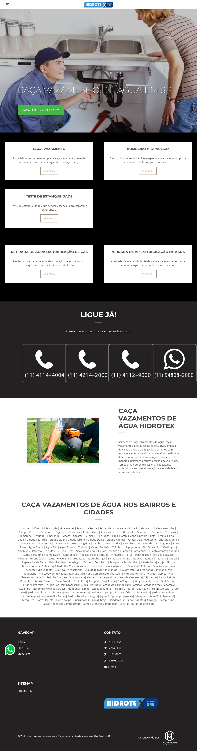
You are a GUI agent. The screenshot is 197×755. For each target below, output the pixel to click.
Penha (112, 581)
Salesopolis (70, 554)
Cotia (21, 539)
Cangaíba (84, 543)
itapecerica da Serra (34, 562)
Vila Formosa (137, 573)
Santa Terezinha (33, 554)
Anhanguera (162, 543)
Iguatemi (168, 596)
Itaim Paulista (57, 562)
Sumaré (90, 536)
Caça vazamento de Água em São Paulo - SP (84, 736)
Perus (129, 554)
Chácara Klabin (168, 539)
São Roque (168, 547)
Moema (22, 558)
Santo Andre (140, 551)
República (26, 581)
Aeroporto (83, 566)
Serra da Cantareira (130, 577)
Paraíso (136, 585)
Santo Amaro (158, 551)
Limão (85, 588)
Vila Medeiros (93, 570)
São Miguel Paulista (30, 551)
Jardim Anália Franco (53, 596)
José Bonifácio (110, 558)
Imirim (25, 528)
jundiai (107, 588)
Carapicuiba (167, 600)
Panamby (168, 585)
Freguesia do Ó (167, 536)
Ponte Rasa (80, 581)
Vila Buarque (59, 577)
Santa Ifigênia (167, 577)
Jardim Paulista (37, 592)
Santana (174, 551)
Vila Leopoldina (48, 573)
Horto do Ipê (63, 600)
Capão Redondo (52, 603)
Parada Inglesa (152, 585)
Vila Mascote (127, 570)
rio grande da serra (146, 581)
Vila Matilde (110, 570)
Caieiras (124, 603)
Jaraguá (93, 596)
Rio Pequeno (125, 581)
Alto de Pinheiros (42, 566)
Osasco (169, 554)
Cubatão (140, 600)
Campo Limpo (72, 603)
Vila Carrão (43, 577)
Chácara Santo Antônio (142, 539)
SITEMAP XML (26, 691)
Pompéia (94, 581)
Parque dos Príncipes (87, 585)
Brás (136, 562)
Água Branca (67, 547)
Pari (127, 585)
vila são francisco (116, 566)
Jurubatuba (78, 558)
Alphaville (128, 532)
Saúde (153, 577)
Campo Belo (110, 603)
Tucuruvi (170, 532)
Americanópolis (110, 532)
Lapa (115, 536)
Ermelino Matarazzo (141, 528)
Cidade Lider (57, 539)
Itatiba (149, 558)
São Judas (103, 536)
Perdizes (157, 554)
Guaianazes (67, 528)
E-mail (112, 666)
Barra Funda (144, 543)
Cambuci (98, 543)
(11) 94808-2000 (113, 660)
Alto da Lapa (148, 562)
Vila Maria (160, 570)
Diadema (115, 600)
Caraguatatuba (165, 528)
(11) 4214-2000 (112, 648)
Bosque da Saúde (120, 562)
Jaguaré (104, 596)
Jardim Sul (120, 588)
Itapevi (173, 558)
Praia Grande (63, 581)
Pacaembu (24, 588)
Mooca (66, 536)
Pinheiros (117, 554)
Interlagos (75, 562)
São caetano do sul (87, 551)
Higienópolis (49, 528)
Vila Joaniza (66, 573)
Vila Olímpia (45, 570)
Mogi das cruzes (55, 588)
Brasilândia (113, 543)
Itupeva (137, 558)
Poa (104, 581)
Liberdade (53, 536)
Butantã (136, 603)
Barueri (87, 562)
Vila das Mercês (156, 573)
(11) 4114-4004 (112, 641)
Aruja (161, 562)
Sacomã (78, 536)
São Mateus (52, 551)
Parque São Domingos (59, 585)
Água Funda (36, 547)
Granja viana (128, 536)
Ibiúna (35, 528)
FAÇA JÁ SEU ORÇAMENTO (40, 110)
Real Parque (168, 581)
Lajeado (96, 588)
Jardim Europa (99, 592)
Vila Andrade (77, 577)
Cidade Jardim (76, 539)
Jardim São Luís (160, 588)
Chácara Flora (26, 543)
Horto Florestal (45, 600)
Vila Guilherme (119, 573)
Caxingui (152, 600)
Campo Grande (92, 603)
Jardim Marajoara (58, 592)
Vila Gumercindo (98, 573)
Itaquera (161, 558)
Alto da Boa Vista (65, 566)
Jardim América (77, 596)
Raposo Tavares (44, 581)
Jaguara (128, 596)
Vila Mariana (144, 570)
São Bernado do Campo (116, 551)
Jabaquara (141, 596)
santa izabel (53, 554)
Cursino (128, 600)
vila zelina (97, 566)
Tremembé (25, 536)
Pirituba (103, 554)
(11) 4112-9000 (112, 654)
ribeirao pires (88, 554)
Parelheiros (142, 554)
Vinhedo (83, 547)
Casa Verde (44, 543)
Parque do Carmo (112, 585)
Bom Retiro (101, 562)
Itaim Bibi (155, 596)
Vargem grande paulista (101, 577)
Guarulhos (79, 600)
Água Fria (51, 547)
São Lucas (67, 551)
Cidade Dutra (96, 539)
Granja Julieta (147, 536)
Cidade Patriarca (37, 539)
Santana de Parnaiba (149, 532)
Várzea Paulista (100, 547)
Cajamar (60, 532)
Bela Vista (129, 543)
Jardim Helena (80, 592)
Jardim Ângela (30, 596)
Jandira (126, 558)
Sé (145, 577)
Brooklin (148, 603)
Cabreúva (74, 532)
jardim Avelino (141, 592)
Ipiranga (116, 596)
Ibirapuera (28, 600)
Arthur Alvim (90, 532)
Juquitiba (93, 558)
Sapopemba (132, 547)
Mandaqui (74, 588)
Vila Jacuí (80, 573)
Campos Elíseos (28, 532)
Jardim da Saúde (120, 592)
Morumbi (38, 588)
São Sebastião (151, 547)
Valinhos (117, 547)
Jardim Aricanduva (163, 592)
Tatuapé (39, 536)
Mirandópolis (38, 558)
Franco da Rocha (87, 528)
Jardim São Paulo (138, 588)
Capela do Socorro (65, 543)
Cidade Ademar (116, 539)
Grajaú (104, 600)
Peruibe (26, 585)
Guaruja (93, 600)
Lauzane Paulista (59, 558)
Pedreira (38, 585)
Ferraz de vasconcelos (113, 528)
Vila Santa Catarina (139, 566)
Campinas (46, 532)
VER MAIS (49, 171)
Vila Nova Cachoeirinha (68, 570)
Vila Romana (160, 566)
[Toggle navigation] (7, 4)
